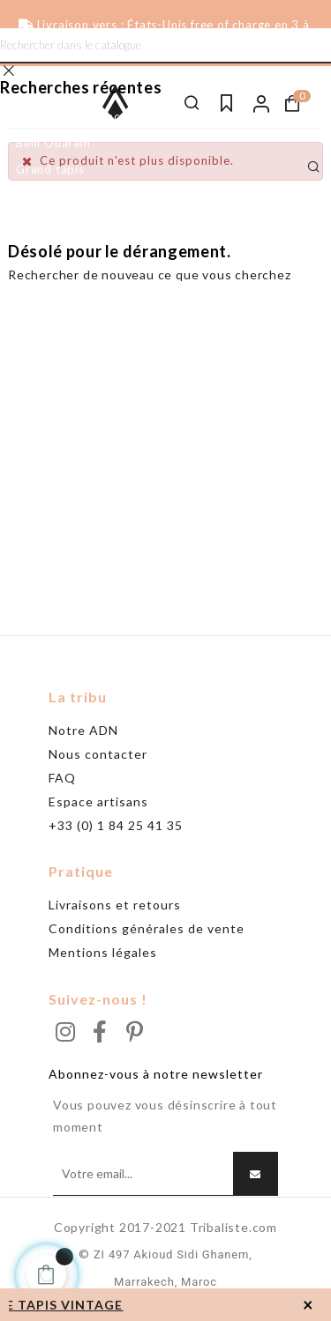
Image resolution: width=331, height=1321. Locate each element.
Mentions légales (103, 952)
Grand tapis (50, 169)
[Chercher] (165, 45)
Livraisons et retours (115, 904)
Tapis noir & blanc (67, 116)
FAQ (62, 777)
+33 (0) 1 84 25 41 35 (116, 825)
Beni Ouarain (53, 143)
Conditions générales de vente (146, 928)
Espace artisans (98, 801)
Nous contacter (98, 753)
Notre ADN (83, 730)
